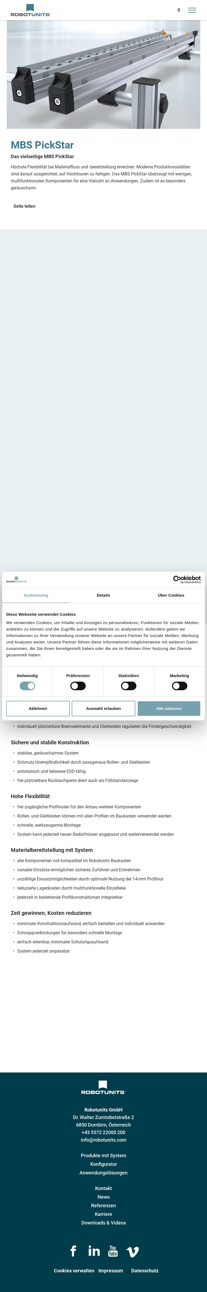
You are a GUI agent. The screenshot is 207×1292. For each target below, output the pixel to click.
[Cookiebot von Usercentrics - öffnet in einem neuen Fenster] (177, 579)
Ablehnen (38, 708)
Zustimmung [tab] (36, 595)
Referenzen (103, 1205)
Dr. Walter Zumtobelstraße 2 (103, 1117)
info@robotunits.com (103, 1140)
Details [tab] (103, 595)
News (104, 1197)
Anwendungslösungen (103, 1173)
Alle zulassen (169, 708)
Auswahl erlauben (103, 708)
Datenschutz (144, 1270)
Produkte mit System (103, 1155)
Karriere (103, 1214)
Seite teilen (24, 206)
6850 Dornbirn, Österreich (103, 1125)
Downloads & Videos (103, 1223)
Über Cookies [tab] (171, 595)
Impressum (110, 1270)
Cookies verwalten (74, 1270)
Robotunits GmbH (103, 1110)
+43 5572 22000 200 (103, 1132)
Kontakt (103, 1188)
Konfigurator (103, 1164)
